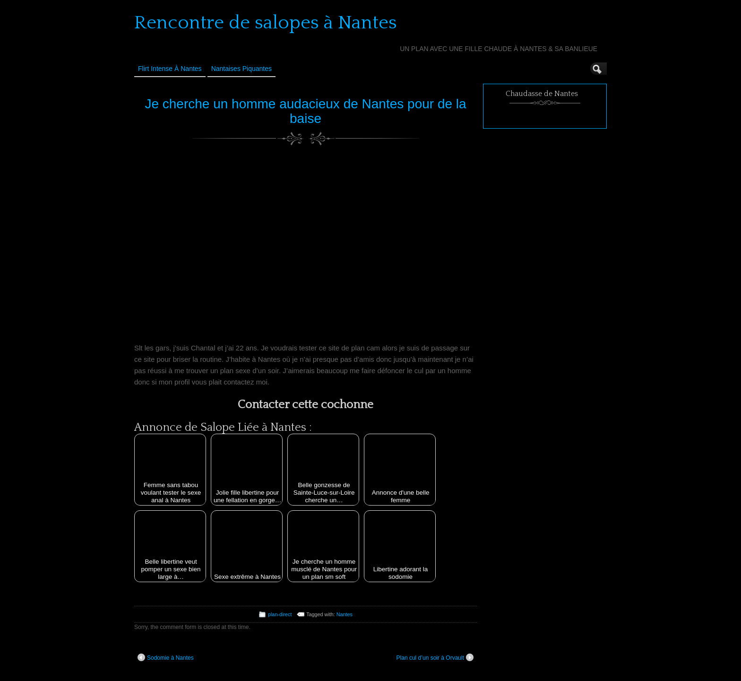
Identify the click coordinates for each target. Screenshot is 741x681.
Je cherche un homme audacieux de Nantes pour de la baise (305, 111)
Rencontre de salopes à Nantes (265, 22)
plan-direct (280, 614)
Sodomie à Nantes (166, 657)
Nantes (344, 614)
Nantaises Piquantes (241, 68)
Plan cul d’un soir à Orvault (435, 657)
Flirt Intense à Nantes (170, 68)
